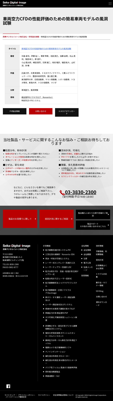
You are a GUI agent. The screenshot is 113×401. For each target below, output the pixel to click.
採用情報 (85, 275)
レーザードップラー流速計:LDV (58, 267)
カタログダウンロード (66, 112)
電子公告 (87, 262)
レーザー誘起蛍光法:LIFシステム (58, 304)
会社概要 (87, 254)
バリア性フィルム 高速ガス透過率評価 (61, 367)
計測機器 (46, 245)
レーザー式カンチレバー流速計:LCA (60, 262)
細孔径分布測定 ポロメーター (57, 356)
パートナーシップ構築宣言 (16, 397)
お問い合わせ (40, 111)
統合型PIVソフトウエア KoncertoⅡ (37, 97)
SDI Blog (99, 291)
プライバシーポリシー (26, 395)
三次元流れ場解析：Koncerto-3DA (60, 254)
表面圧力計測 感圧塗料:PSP (56, 313)
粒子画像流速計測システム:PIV (58, 250)
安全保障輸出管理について (63, 395)
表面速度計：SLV (52, 376)
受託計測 (99, 260)
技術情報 (99, 245)
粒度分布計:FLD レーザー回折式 (58, 278)
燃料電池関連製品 (52, 371)
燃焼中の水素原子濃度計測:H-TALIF (60, 308)
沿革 (85, 258)
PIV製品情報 (15, 111)
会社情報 (85, 245)
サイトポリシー (44, 395)
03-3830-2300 (80, 191)
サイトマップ (10, 395)
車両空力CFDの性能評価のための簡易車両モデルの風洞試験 (46, 48)
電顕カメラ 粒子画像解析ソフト (58, 347)
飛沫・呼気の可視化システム (57, 258)
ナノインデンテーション (55, 351)
